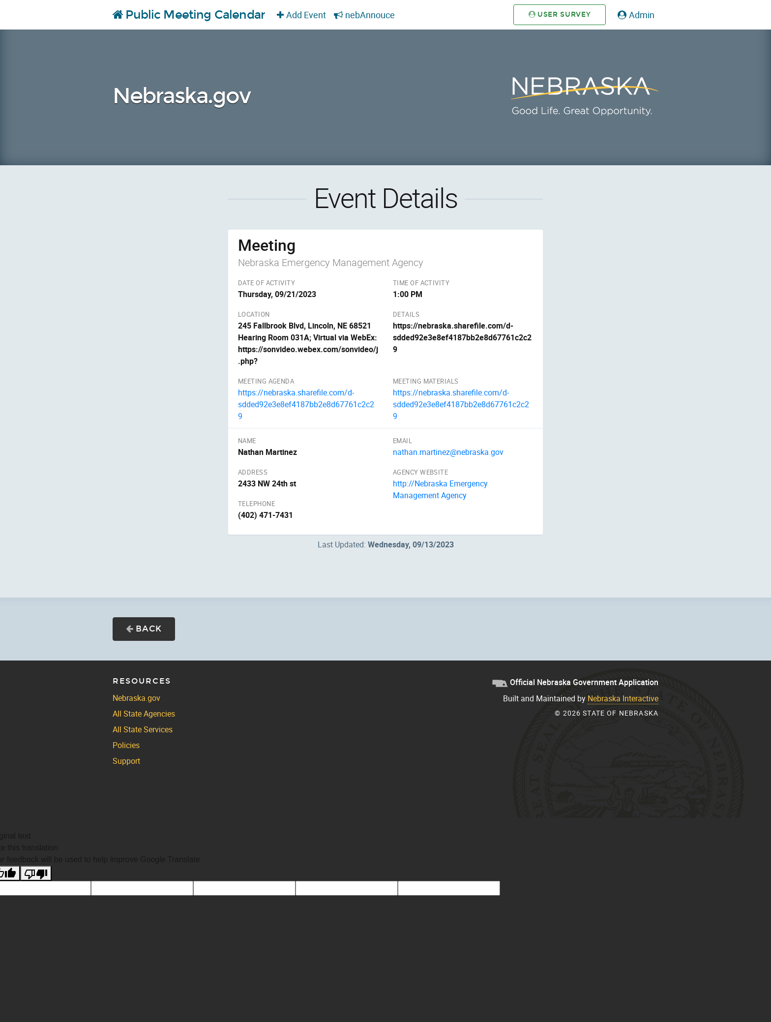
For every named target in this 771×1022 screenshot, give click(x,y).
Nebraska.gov (181, 96)
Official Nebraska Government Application (575, 684)
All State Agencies (144, 715)
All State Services (143, 730)
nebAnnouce (364, 15)
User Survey (560, 14)
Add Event (301, 15)
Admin (636, 15)
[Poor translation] (36, 875)
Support (126, 762)
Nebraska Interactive (623, 700)
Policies (126, 746)
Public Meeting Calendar (189, 15)
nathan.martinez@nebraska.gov (448, 452)
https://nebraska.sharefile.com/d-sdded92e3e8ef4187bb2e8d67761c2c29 (306, 404)
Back (149, 630)
